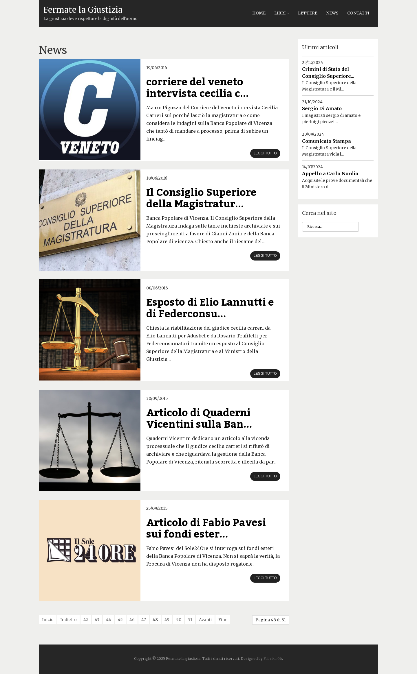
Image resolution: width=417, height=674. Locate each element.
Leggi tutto (265, 153)
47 (143, 619)
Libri (281, 13)
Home (259, 13)
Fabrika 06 (273, 658)
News (332, 13)
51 (190, 619)
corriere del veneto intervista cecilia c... (197, 88)
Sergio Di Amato (322, 108)
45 (120, 619)
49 (166, 619)
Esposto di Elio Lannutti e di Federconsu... (210, 308)
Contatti (358, 13)
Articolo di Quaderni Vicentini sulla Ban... (199, 419)
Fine (222, 619)
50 (178, 619)
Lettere (307, 13)
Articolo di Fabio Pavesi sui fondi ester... (206, 528)
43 (97, 619)
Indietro (68, 619)
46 (132, 619)
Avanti (205, 619)
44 (108, 619)
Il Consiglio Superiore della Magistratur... (201, 198)
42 (85, 619)
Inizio (48, 619)
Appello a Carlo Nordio (330, 173)
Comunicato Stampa (326, 141)
